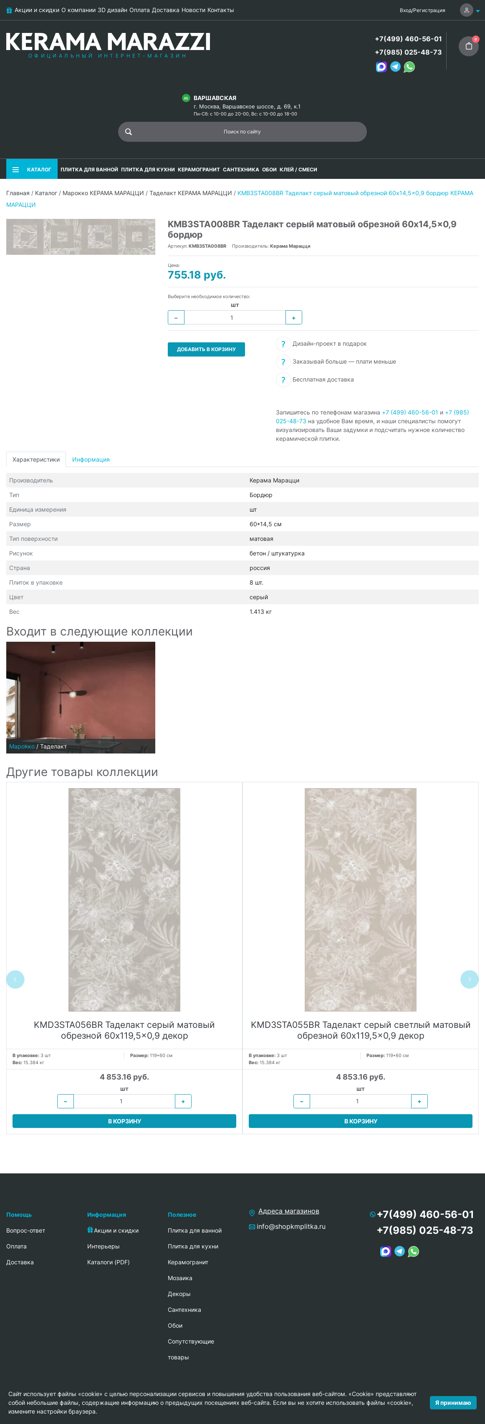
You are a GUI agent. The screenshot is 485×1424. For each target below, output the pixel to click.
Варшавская (215, 97)
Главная (18, 192)
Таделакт (53, 746)
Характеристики (36, 459)
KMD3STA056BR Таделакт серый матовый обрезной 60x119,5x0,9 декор (124, 1030)
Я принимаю (453, 1402)
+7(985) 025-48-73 (408, 52)
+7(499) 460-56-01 (408, 39)
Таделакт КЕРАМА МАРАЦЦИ (190, 192)
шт (235, 304)
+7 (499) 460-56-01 (410, 412)
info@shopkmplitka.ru (291, 1226)
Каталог (46, 192)
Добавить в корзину (206, 349)
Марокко (22, 746)
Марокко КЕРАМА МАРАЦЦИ (103, 192)
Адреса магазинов (288, 1211)
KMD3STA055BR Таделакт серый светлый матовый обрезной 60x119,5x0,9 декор (361, 1030)
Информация (91, 459)
